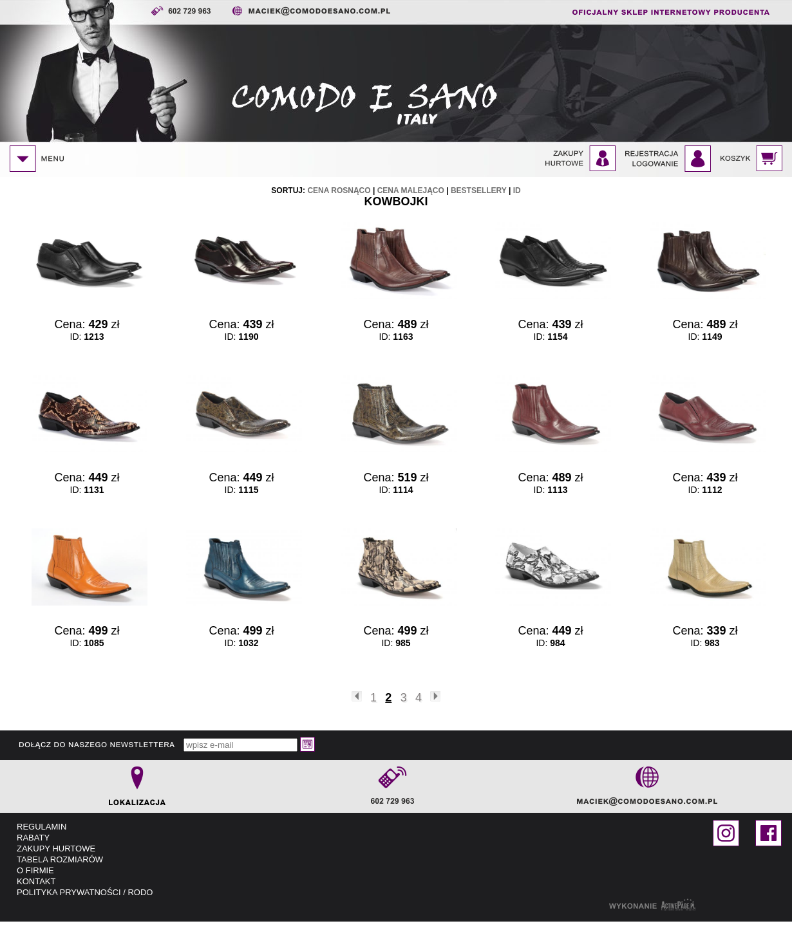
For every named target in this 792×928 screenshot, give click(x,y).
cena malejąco (410, 190)
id (517, 190)
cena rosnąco (338, 190)
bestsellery (479, 190)
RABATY (33, 837)
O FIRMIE (35, 870)
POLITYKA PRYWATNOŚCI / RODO (85, 892)
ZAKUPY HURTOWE (56, 848)
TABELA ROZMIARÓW (60, 859)
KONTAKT (36, 881)
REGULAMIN (41, 826)
